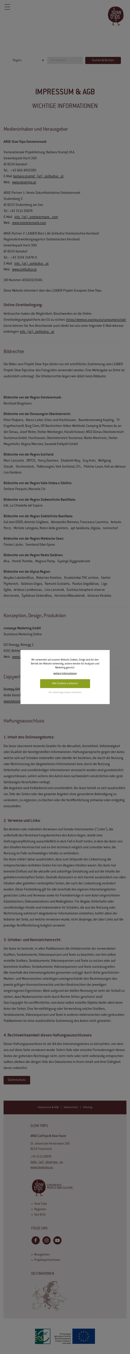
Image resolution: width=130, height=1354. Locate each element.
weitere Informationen (65, 673)
